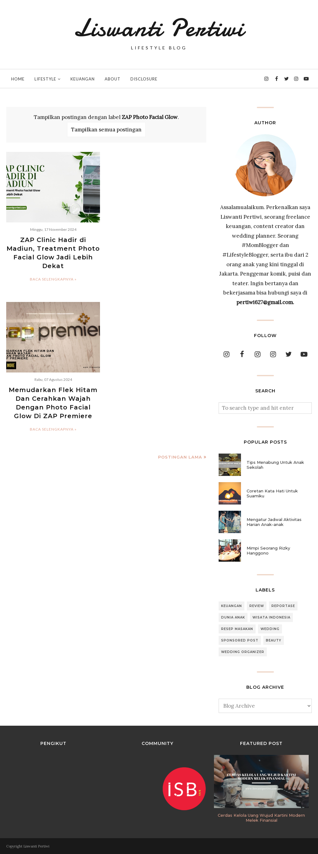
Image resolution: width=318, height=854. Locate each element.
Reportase (283, 606)
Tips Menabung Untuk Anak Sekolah (275, 465)
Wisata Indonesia (271, 617)
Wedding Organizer (242, 652)
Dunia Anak (233, 617)
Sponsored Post (239, 640)
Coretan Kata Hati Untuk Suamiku (272, 493)
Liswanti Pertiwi (159, 28)
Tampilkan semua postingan (106, 129)
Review (256, 606)
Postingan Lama (180, 456)
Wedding (270, 629)
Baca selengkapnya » (53, 279)
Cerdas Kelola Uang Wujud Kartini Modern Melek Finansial (261, 818)
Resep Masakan (237, 629)
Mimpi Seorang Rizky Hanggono (268, 550)
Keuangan (231, 606)
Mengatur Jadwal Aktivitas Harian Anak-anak (274, 522)
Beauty (273, 640)
